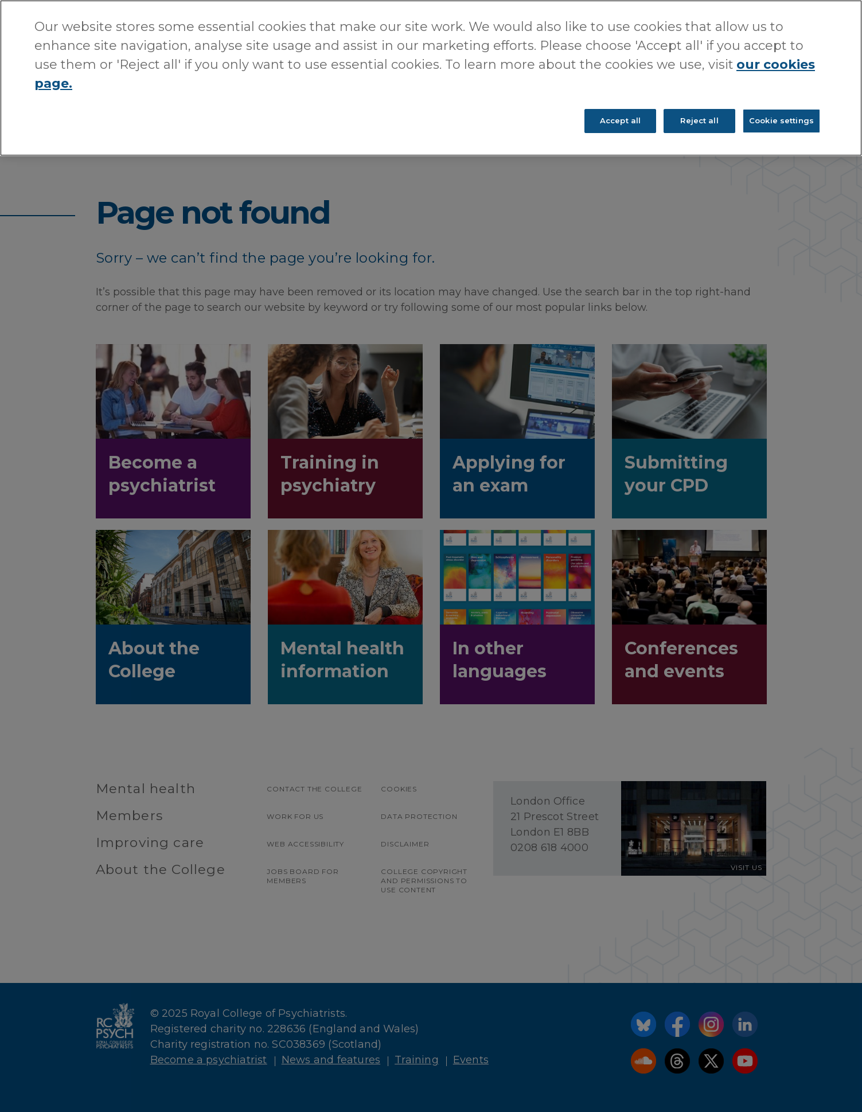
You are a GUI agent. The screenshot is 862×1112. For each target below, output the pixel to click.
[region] (431, 78)
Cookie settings (781, 120)
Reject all (699, 120)
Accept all (620, 120)
